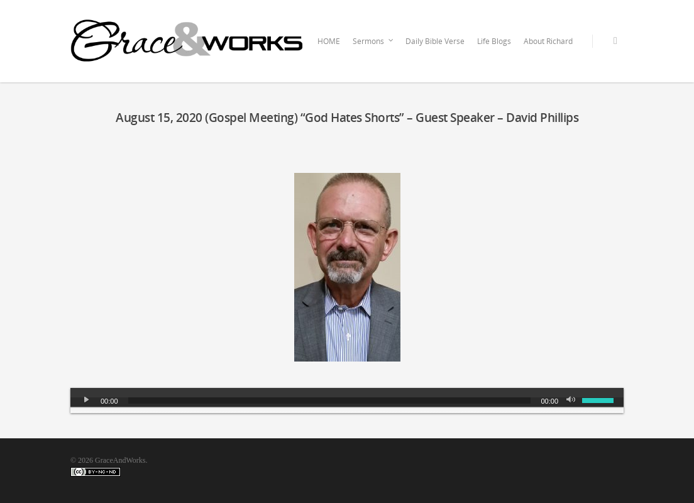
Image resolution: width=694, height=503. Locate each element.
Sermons (373, 41)
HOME (328, 41)
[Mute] (572, 400)
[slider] (329, 400)
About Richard (548, 41)
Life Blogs (494, 41)
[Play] (86, 400)
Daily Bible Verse (435, 41)
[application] (347, 400)
